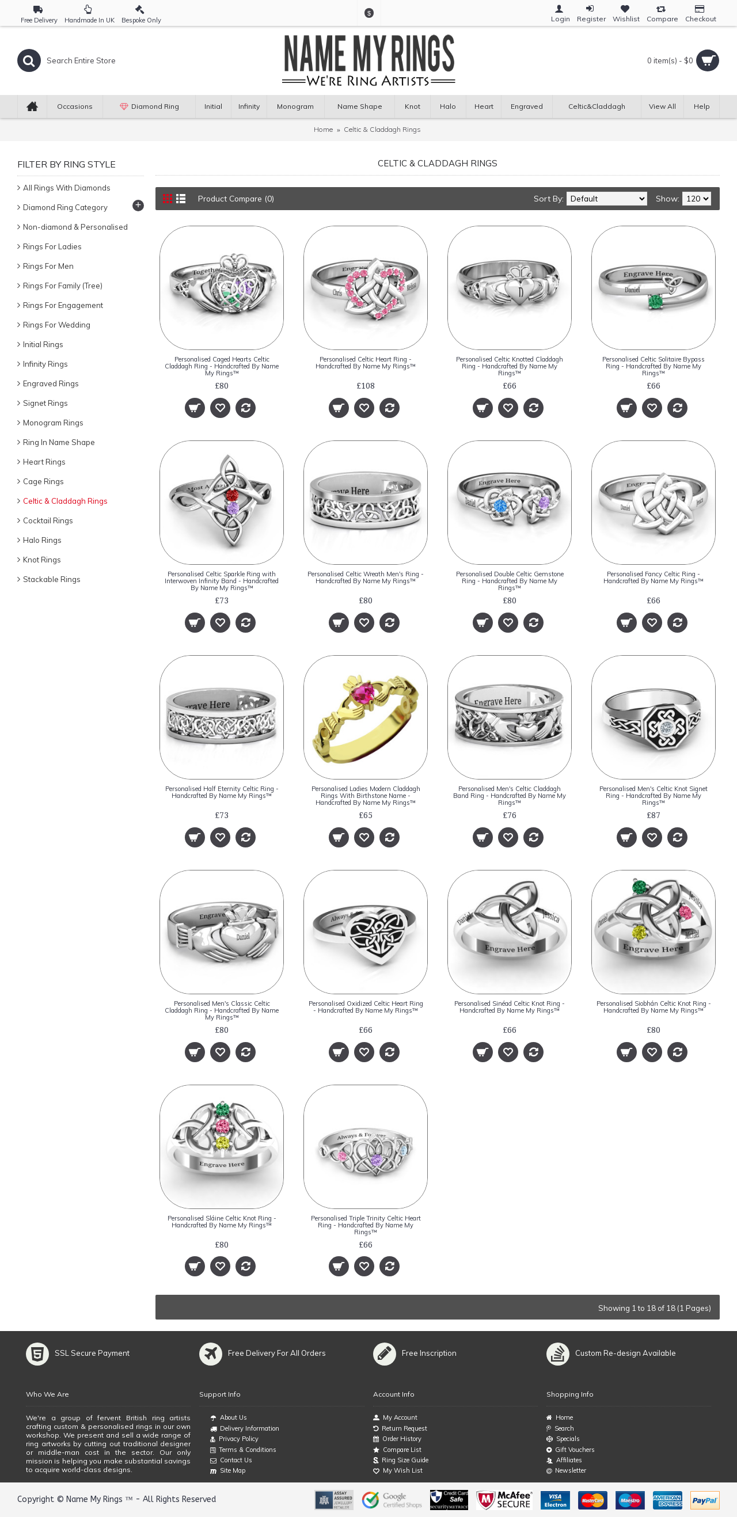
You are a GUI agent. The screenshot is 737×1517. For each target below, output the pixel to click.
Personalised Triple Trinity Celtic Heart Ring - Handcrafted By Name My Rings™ (366, 1225)
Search (560, 1428)
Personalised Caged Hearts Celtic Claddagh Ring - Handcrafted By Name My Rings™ (222, 366)
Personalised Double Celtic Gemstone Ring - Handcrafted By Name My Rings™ (510, 581)
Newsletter (566, 1470)
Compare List (397, 1450)
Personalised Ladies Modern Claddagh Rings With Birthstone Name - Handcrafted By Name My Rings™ (365, 796)
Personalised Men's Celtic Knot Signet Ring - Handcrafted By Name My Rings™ (653, 796)
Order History (397, 1439)
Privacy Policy (234, 1439)
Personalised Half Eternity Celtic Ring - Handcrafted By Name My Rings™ (222, 792)
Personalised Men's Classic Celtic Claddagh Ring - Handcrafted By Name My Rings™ (222, 1010)
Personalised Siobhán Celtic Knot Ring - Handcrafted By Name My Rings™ (654, 1006)
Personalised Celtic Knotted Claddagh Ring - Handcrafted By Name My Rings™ (509, 366)
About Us (228, 1418)
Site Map (227, 1471)
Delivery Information (244, 1429)
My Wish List (398, 1470)
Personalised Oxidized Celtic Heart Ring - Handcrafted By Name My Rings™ (366, 1006)
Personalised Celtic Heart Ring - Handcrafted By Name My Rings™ (366, 362)
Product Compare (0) (238, 198)
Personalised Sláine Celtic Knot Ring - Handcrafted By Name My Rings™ (222, 1221)
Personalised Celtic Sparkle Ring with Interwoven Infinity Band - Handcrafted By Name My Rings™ (222, 581)
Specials (563, 1439)
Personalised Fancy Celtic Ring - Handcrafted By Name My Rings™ (653, 577)
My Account (395, 1417)
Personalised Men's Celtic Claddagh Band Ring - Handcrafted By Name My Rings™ (509, 796)
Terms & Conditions (243, 1450)
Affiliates (564, 1460)
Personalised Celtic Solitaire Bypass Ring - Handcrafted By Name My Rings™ (653, 366)
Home (323, 129)
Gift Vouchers (570, 1450)
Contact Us (231, 1460)
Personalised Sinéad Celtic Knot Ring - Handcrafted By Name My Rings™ (509, 1006)
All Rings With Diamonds (67, 187)
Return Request (400, 1428)
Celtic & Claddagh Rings (382, 129)
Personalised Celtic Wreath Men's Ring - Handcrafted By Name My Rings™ (365, 577)
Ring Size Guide (400, 1460)
